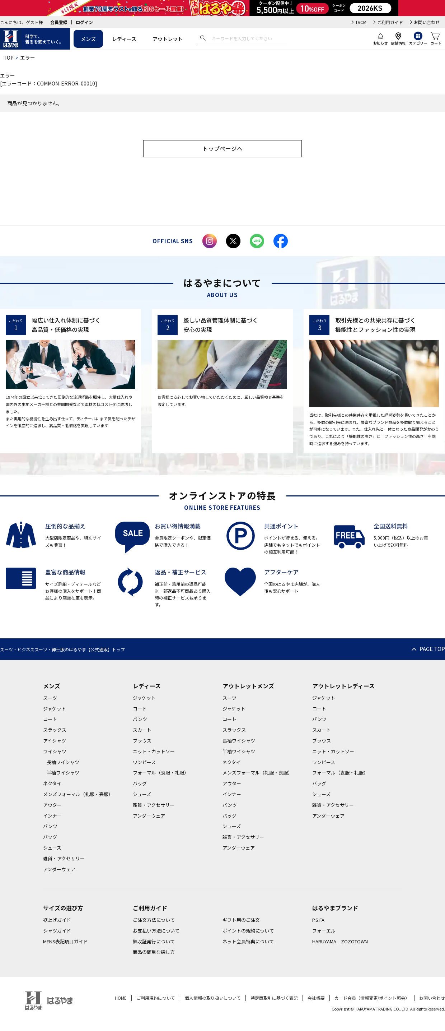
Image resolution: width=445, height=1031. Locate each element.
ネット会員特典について (248, 942)
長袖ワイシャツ (63, 762)
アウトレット (168, 38)
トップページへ (222, 149)
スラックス (54, 730)
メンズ (88, 38)
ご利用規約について (155, 998)
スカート (142, 730)
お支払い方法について (156, 931)
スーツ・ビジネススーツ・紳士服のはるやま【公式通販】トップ (62, 650)
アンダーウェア (59, 869)
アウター (52, 805)
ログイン (84, 22)
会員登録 (58, 22)
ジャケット (54, 709)
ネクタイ (52, 784)
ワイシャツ (54, 752)
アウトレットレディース (343, 686)
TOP (9, 57)
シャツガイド (57, 931)
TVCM (360, 22)
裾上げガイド (57, 920)
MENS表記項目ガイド (65, 942)
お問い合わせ (427, 22)
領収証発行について (154, 942)
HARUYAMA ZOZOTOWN (340, 942)
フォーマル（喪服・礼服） (161, 773)
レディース (124, 38)
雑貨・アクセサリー (64, 859)
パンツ (50, 827)
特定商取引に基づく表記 (274, 998)
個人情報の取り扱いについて (213, 998)
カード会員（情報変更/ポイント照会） (371, 998)
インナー (52, 816)
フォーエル (324, 931)
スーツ (50, 698)
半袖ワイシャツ (63, 773)
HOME (121, 998)
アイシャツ (54, 741)
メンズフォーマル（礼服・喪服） (78, 794)
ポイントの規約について (248, 931)
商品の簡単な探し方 (154, 952)
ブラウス (142, 741)
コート (50, 720)
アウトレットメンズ (248, 686)
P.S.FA (318, 920)
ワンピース (144, 762)
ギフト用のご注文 (241, 920)
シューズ (52, 848)
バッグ (50, 837)
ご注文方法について (154, 920)
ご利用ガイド (390, 22)
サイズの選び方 (63, 909)
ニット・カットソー (154, 752)
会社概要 (316, 998)
